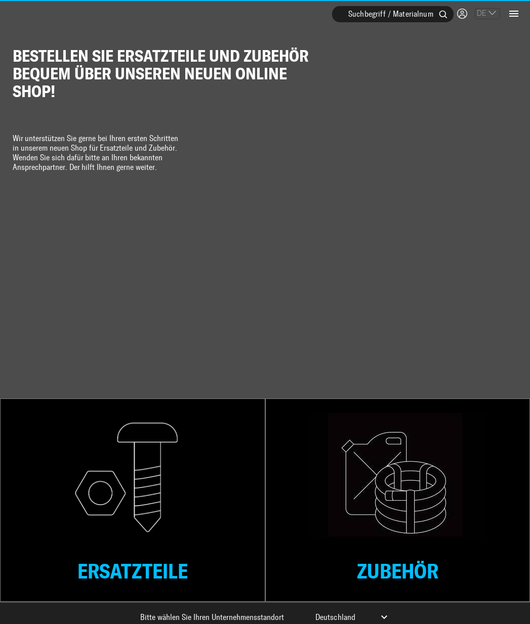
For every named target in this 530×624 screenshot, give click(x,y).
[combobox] (393, 20)
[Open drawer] (514, 13)
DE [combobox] (481, 13)
